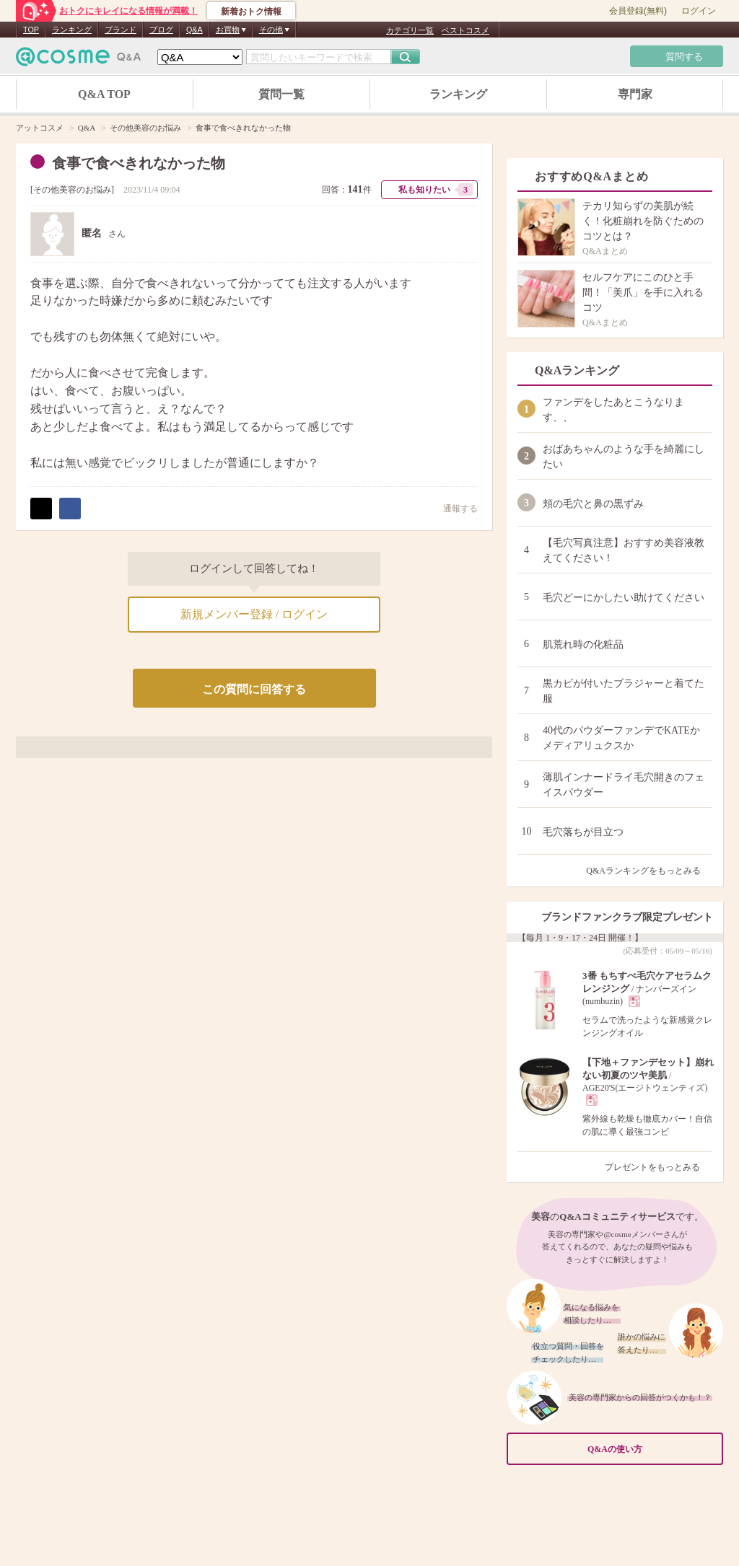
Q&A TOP (104, 94)
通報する (453, 508)
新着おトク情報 (251, 11)
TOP (31, 29)
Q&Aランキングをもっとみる (649, 871)
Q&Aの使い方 (650, 1449)
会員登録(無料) (638, 11)
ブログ (161, 29)
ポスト (41, 508)
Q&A (194, 29)
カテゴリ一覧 (410, 30)
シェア (70, 508)
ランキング (72, 29)
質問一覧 (281, 94)
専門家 (635, 94)
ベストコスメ (465, 30)
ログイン (698, 11)
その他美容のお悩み (72, 189)
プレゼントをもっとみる (658, 1167)
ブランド (120, 29)
